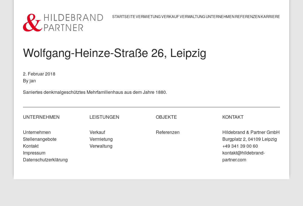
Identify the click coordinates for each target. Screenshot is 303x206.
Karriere (270, 16)
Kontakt (30, 145)
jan (33, 80)
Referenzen (247, 16)
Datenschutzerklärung (45, 159)
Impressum (34, 152)
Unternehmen (220, 16)
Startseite (123, 16)
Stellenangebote (40, 139)
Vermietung (148, 16)
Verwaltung (192, 16)
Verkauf (170, 16)
